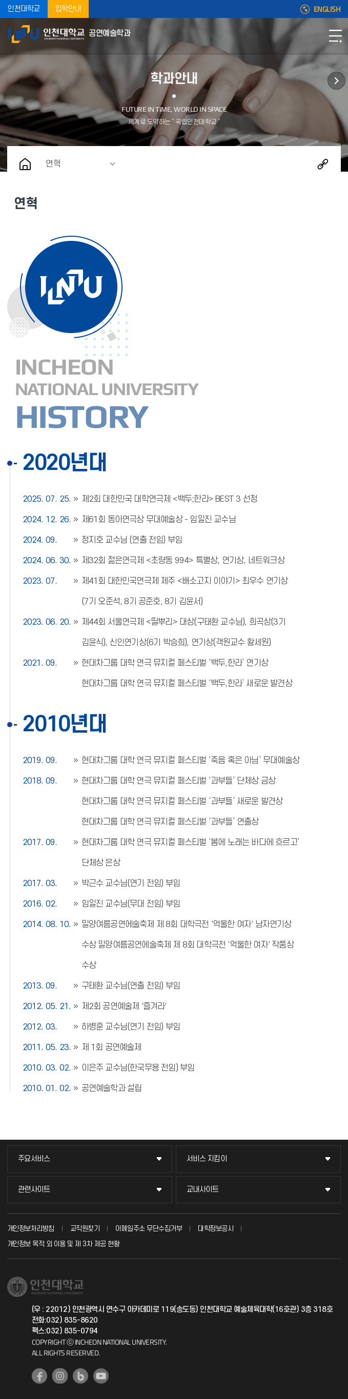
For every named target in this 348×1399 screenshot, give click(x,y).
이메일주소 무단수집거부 (148, 1228)
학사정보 (336, 81)
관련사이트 (34, 1189)
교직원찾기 (85, 1228)
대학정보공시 (215, 1228)
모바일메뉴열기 (335, 36)
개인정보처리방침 (30, 1228)
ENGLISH (327, 9)
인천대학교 (24, 9)
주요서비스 (34, 1159)
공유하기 (323, 164)
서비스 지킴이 (207, 1159)
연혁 (53, 164)
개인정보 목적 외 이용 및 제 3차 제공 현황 (63, 1244)
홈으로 (25, 164)
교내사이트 (203, 1189)
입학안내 (68, 9)
